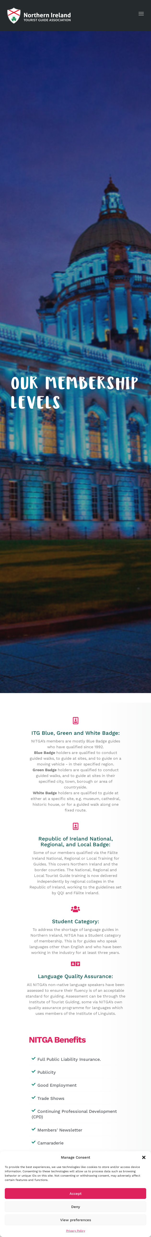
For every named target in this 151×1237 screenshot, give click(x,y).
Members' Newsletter (59, 1129)
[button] (143, 1157)
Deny (75, 1207)
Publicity (46, 1072)
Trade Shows (50, 1098)
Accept (75, 1193)
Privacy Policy (75, 1230)
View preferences (75, 1220)
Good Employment (57, 1085)
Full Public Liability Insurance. (69, 1059)
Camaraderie (50, 1142)
